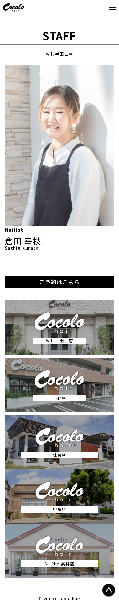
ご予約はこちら (59, 282)
